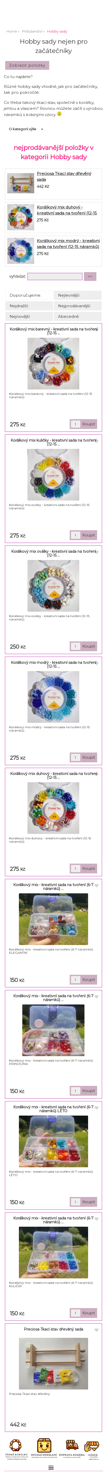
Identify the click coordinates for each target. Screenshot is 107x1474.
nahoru (99, 1466)
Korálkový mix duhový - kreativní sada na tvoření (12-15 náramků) (67, 213)
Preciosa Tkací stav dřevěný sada (53, 1329)
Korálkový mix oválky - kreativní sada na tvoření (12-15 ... (53, 553)
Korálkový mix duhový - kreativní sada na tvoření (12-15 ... (53, 775)
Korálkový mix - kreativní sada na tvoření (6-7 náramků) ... (53, 886)
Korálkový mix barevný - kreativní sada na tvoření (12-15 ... (53, 331)
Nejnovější (20, 316)
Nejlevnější (68, 295)
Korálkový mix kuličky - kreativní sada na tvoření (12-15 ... (53, 442)
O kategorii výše (22, 129)
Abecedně (68, 316)
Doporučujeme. (25, 295)
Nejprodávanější (74, 305)
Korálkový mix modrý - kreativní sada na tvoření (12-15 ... (53, 664)
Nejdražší (19, 305)
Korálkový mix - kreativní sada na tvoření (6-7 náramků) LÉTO (53, 1109)
